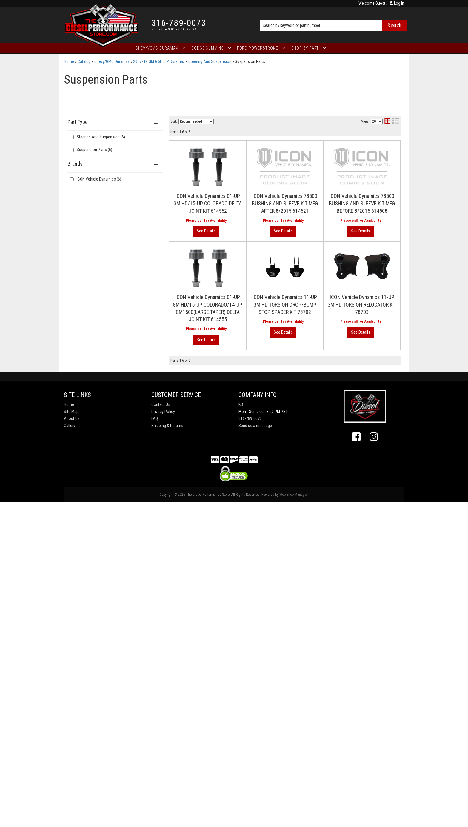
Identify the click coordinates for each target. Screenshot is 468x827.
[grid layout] (387, 122)
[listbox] (196, 121)
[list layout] (395, 122)
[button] (333, 17)
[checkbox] (72, 179)
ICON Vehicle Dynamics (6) (99, 179)
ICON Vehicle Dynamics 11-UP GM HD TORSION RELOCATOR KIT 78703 (361, 304)
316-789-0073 (250, 418)
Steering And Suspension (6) (101, 137)
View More (206, 231)
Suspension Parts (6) (94, 149)
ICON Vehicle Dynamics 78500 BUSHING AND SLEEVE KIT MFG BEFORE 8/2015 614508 (362, 203)
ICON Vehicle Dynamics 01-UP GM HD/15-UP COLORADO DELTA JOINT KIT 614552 (207, 203)
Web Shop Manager (293, 494)
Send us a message (255, 425)
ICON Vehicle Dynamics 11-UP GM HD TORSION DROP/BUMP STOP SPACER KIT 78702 (285, 304)
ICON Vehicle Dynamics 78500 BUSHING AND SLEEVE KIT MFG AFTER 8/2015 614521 (285, 203)
